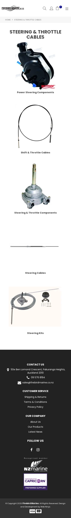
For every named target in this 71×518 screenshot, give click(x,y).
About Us (35, 421)
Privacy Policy (35, 407)
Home (8, 19)
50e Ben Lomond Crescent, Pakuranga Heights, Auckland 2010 (35, 371)
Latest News (35, 431)
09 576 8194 (35, 377)
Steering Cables (35, 273)
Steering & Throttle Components (35, 212)
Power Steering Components (35, 92)
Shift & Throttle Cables (35, 152)
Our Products (35, 426)
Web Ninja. (45, 506)
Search (44, 8)
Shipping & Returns (35, 397)
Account (51, 8)
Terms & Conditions (35, 402)
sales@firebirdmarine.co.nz (35, 383)
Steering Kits (35, 333)
